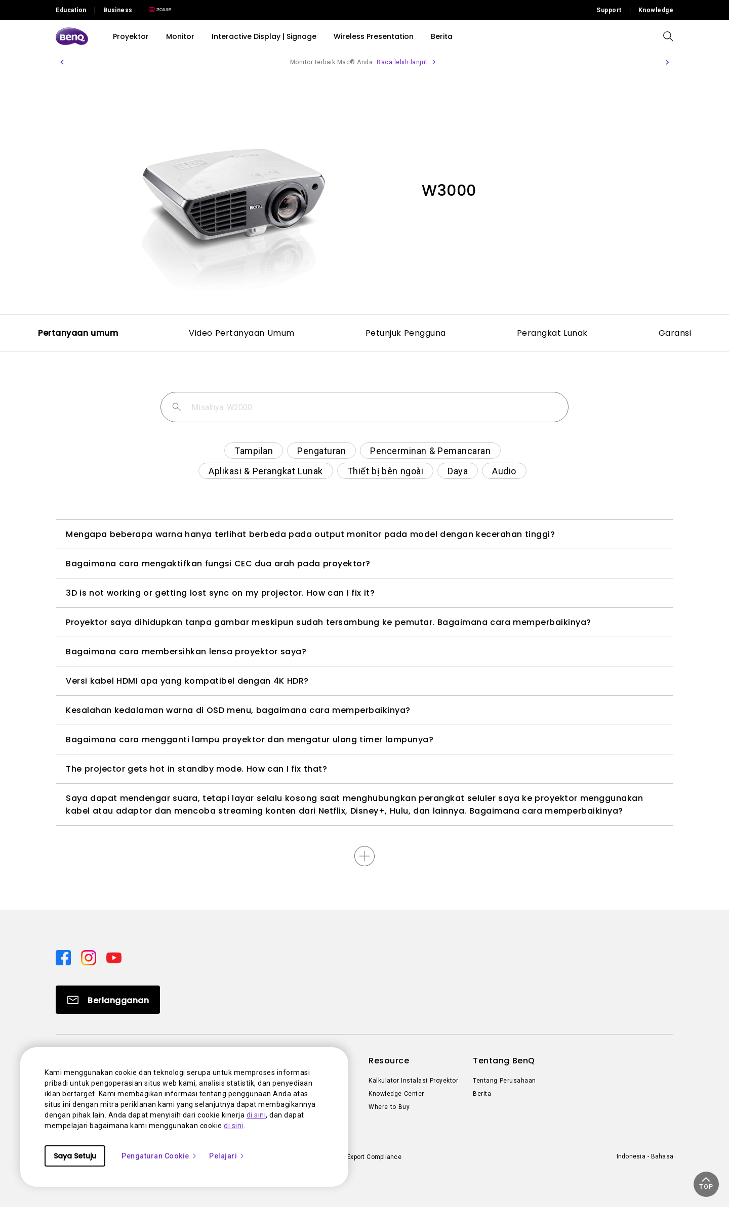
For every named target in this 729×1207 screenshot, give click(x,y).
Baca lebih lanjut (402, 62)
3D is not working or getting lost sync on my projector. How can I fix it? (220, 593)
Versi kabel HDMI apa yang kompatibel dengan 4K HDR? (187, 681)
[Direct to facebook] (64, 957)
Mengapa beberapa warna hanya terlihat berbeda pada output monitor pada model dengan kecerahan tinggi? (310, 534)
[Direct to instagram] (89, 957)
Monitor (180, 36)
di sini (256, 1115)
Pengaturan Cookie (159, 1156)
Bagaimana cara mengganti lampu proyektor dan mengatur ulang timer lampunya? (249, 739)
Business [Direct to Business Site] (118, 10)
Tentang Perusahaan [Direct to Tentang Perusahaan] (504, 1080)
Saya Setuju (75, 1156)
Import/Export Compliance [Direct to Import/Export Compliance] (363, 1156)
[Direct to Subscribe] (108, 1000)
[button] (62, 62)
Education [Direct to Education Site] (71, 10)
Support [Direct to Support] (609, 10)
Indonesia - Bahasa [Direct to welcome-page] (645, 1156)
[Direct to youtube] (114, 957)
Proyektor (131, 36)
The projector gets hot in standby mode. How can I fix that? (196, 769)
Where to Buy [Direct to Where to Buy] (389, 1106)
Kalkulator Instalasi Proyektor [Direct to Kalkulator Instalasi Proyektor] (413, 1080)
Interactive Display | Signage (264, 36)
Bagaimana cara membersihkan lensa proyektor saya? (186, 651)
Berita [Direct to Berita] (482, 1093)
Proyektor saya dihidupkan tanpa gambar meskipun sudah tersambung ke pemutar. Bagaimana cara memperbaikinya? (328, 622)
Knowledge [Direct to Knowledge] (656, 10)
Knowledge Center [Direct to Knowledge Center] (396, 1093)
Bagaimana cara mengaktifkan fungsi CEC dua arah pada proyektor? (218, 563)
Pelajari (227, 1156)
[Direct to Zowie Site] (156, 10)
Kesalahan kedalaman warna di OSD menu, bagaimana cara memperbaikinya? (238, 710)
